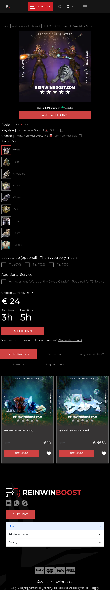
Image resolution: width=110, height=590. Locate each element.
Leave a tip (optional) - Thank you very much (39, 258)
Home (6, 26)
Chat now (20, 514)
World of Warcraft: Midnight (26, 26)
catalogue (40, 7)
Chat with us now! (70, 340)
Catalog (13, 542)
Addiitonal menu (18, 534)
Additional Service (16, 275)
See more (22, 453)
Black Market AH (51, 26)
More (12, 526)
